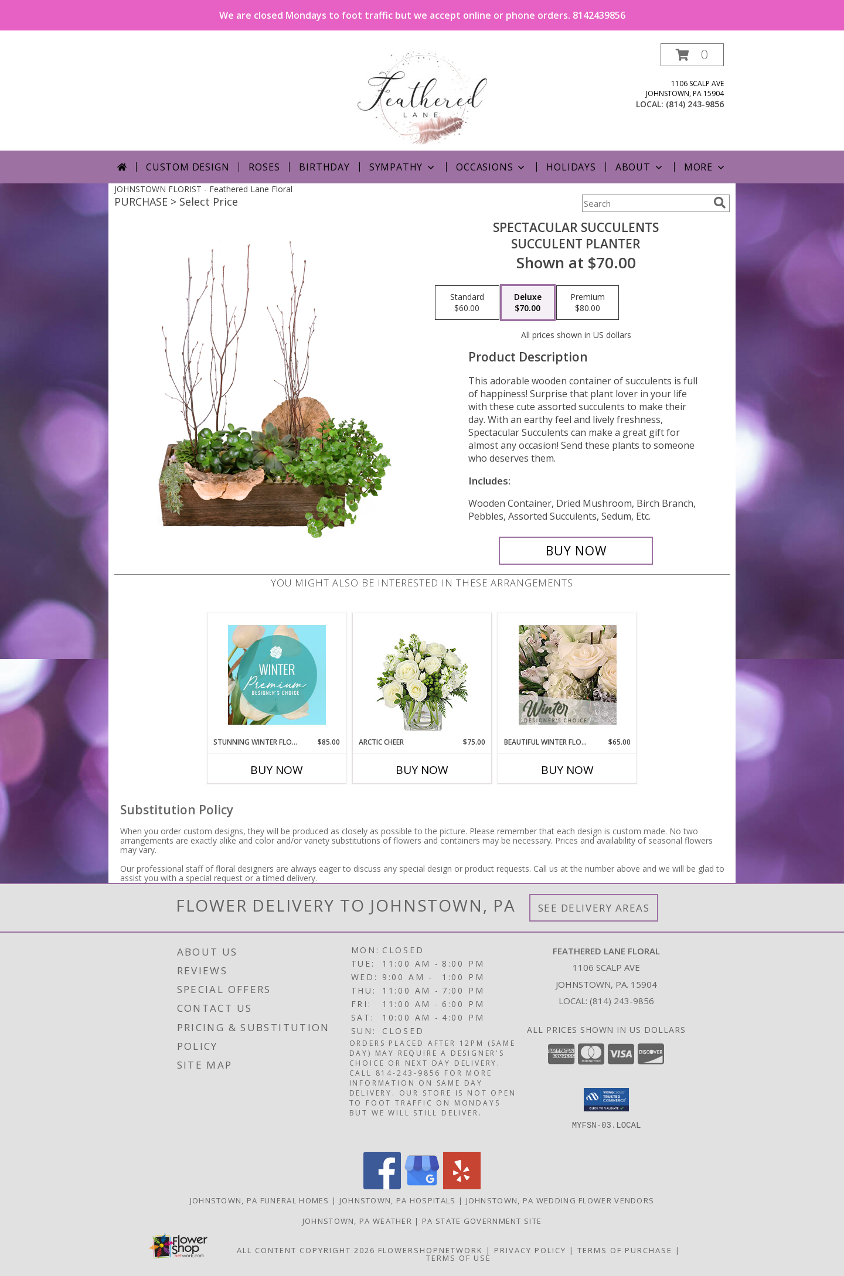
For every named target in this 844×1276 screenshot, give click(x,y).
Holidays (570, 167)
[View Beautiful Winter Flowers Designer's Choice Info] (568, 675)
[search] (719, 202)
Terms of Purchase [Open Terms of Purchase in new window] (624, 1250)
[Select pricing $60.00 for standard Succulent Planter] (467, 303)
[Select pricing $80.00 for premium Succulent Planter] (587, 303)
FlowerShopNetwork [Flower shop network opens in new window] (430, 1250)
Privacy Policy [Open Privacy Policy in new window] (530, 1250)
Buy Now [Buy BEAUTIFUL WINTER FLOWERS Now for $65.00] (567, 769)
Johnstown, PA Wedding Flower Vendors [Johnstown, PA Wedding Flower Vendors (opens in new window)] (560, 1200)
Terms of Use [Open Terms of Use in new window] (458, 1258)
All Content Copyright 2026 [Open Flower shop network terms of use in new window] (306, 1250)
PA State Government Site (482, 1221)
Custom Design (187, 167)
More (705, 167)
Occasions (491, 167)
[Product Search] (645, 203)
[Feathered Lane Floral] (422, 97)
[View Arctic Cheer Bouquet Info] (422, 675)
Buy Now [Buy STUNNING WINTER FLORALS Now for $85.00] (276, 769)
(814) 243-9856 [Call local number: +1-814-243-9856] (695, 104)
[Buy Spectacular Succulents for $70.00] (576, 551)
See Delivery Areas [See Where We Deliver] (594, 908)
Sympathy (403, 167)
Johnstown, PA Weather (357, 1221)
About (640, 167)
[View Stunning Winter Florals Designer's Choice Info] (277, 675)
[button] (692, 54)
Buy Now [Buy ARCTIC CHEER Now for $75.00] (422, 769)
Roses (264, 167)
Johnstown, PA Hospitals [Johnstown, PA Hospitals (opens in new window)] (397, 1200)
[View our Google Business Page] (422, 1186)
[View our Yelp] (462, 1186)
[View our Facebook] (382, 1186)
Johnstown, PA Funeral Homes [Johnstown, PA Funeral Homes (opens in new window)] (259, 1200)
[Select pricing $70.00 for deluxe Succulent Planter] (528, 303)
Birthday (324, 167)
